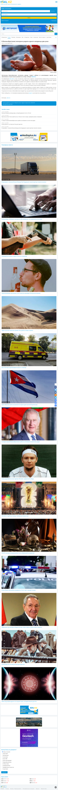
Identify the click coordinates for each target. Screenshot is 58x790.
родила (30, 93)
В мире (9, 37)
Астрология (35, 37)
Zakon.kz (34, 76)
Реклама (7, 788)
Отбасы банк (6, 763)
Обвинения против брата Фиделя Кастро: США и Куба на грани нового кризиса (29, 610)
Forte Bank (5, 757)
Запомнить (54, 20)
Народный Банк (6, 765)
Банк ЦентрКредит (7, 760)
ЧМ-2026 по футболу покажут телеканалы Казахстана (29, 499)
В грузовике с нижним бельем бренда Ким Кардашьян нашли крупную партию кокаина (29, 165)
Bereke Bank (6, 755)
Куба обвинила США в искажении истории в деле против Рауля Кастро (29, 387)
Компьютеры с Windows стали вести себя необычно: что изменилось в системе (29, 202)
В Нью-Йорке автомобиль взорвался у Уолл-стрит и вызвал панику (29, 573)
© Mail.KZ (2, 788)
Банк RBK (5, 758)
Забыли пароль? (5, 20)
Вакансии (37, 788)
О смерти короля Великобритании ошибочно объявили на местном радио (29, 424)
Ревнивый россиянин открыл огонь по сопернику (29, 239)
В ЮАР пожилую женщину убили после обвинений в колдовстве (29, 536)
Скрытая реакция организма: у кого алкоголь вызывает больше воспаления (29, 276)
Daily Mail (11, 78)
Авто (23, 37)
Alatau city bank (6, 752)
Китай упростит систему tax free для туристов (29, 647)
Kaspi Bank (5, 769)
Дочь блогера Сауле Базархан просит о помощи (29, 350)
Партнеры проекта (17, 788)
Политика (13, 37)
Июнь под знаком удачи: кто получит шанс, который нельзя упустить (29, 684)
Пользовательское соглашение (28, 788)
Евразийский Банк (7, 762)
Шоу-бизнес (48, 37)
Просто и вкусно (42, 37)
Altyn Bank (5, 753)
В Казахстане (4, 37)
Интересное (26, 37)
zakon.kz (8, 97)
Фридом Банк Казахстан (8, 767)
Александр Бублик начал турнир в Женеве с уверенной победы (29, 462)
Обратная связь (44, 788)
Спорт (31, 37)
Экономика (18, 37)
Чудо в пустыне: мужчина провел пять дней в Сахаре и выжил (29, 313)
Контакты (12, 788)
